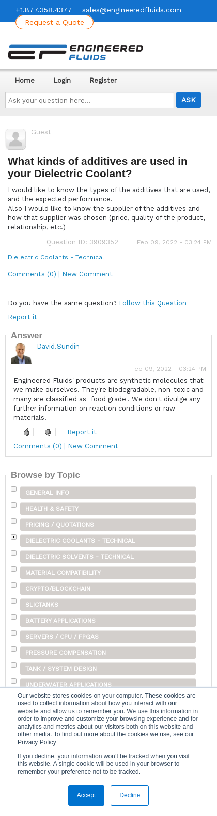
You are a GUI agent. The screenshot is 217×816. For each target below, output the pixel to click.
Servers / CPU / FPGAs (62, 636)
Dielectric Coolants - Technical (56, 257)
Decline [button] (129, 795)
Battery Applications (60, 620)
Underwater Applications (68, 684)
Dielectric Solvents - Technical (79, 556)
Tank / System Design (61, 668)
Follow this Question (153, 303)
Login (62, 80)
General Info (47, 492)
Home (24, 80)
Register (103, 80)
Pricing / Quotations (59, 524)
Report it (22, 317)
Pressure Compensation (65, 652)
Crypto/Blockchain (57, 588)
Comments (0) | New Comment (60, 274)
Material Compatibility (63, 572)
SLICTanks (41, 604)
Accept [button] (86, 795)
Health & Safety (52, 508)
